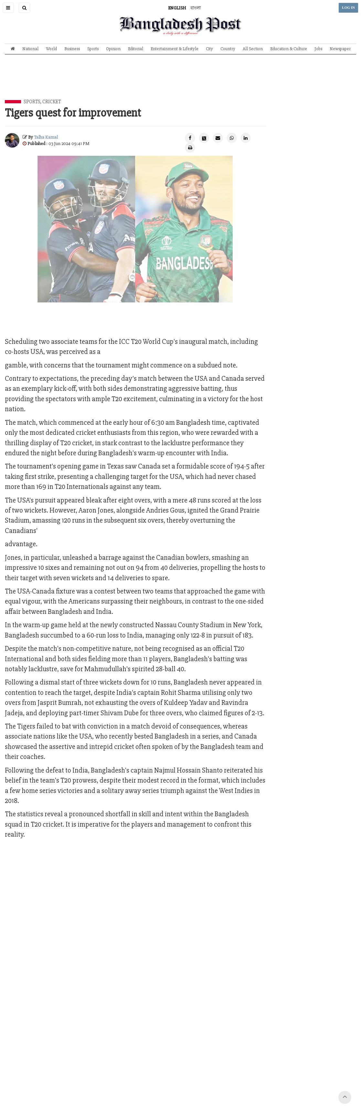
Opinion (113, 48)
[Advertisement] (180, 81)
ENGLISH (177, 8)
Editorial (135, 48)
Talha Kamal (46, 137)
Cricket (51, 102)
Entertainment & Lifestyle (174, 48)
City (209, 48)
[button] (8, 8)
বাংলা (195, 8)
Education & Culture (288, 48)
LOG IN (348, 7)
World (51, 48)
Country (227, 48)
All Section (253, 48)
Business (72, 48)
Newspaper (340, 48)
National (30, 48)
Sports (93, 48)
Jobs (318, 48)
